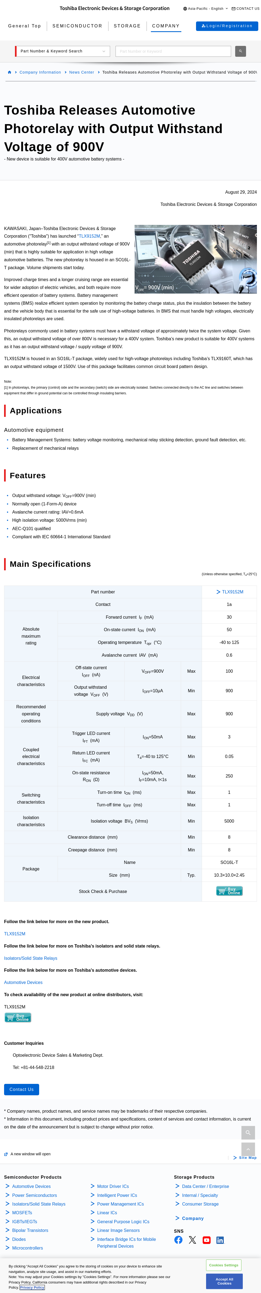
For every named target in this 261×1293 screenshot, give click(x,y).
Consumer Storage (200, 1204)
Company (193, 1218)
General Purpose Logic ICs (123, 1221)
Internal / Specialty (200, 1195)
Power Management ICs (120, 1204)
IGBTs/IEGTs (24, 1221)
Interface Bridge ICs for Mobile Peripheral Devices (126, 1243)
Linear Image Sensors (118, 1230)
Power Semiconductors (34, 1195)
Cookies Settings (223, 1265)
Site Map (248, 1158)
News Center (81, 72)
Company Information (40, 72)
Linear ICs (107, 1212)
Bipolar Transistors (30, 1230)
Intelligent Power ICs (117, 1195)
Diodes (19, 1239)
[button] (206, 9)
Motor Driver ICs (113, 1186)
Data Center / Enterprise (205, 1186)
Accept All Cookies (224, 1282)
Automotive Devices (23, 982)
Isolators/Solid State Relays (30, 958)
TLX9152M (89, 236)
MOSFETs (22, 1212)
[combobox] (173, 51)
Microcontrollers (27, 1248)
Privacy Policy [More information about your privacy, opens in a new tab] (32, 1288)
